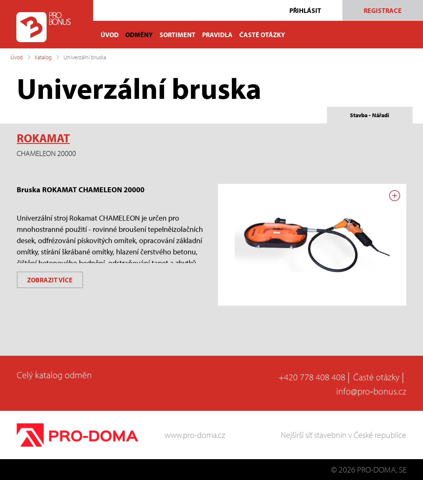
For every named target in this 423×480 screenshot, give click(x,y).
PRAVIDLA (217, 34)
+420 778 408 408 (312, 377)
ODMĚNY (139, 34)
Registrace (383, 10)
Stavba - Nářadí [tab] (369, 115)
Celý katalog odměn (54, 375)
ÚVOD (110, 34)
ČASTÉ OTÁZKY (262, 34)
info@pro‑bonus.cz (371, 391)
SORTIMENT (177, 34)
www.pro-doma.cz (195, 435)
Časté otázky (376, 377)
